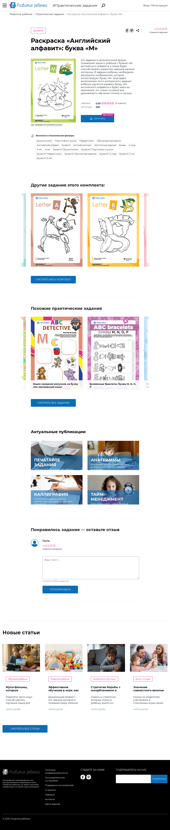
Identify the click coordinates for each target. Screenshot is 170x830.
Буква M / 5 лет (127, 154)
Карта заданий (52, 804)
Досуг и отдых (143, 679)
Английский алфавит (48, 145)
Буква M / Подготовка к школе (97, 149)
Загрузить (97, 118)
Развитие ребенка (59, 679)
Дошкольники (44, 141)
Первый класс (86, 141)
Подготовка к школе (65, 141)
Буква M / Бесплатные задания (80, 154)
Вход (146, 5)
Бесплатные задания (105, 145)
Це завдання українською (46, 124)
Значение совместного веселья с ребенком (148, 690)
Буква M (38, 30)
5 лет (39, 149)
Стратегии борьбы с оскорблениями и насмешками (105, 690)
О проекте (50, 790)
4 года (132, 145)
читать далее (13, 709)
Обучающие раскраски (109, 141)
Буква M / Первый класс (49, 154)
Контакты (50, 799)
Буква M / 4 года (108, 154)
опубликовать (60, 589)
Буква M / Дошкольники (65, 149)
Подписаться (159, 779)
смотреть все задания (53, 402)
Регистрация (159, 5)
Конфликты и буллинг (104, 679)
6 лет (47, 149)
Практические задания (76, 5)
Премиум (50, 794)
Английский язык (82, 145)
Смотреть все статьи (25, 728)
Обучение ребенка (18, 679)
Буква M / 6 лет (44, 158)
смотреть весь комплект (53, 279)
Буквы (122, 145)
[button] (25, 230)
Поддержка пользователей (59, 785)
